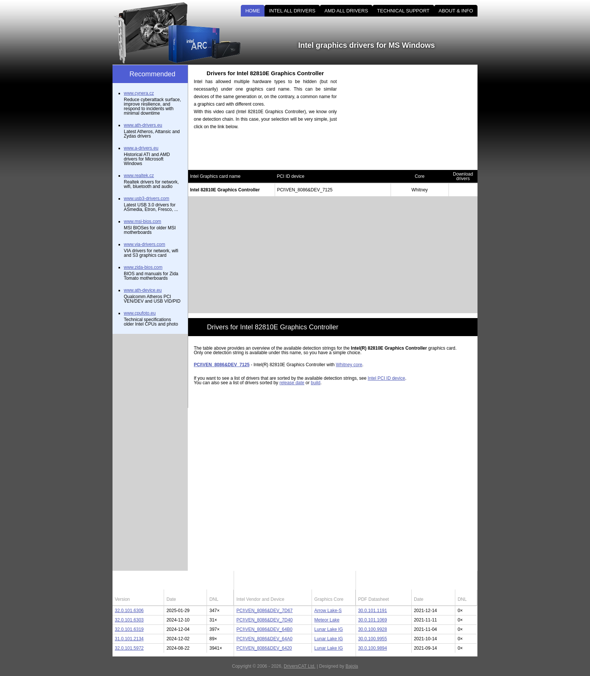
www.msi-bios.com (142, 221)
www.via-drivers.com (144, 244)
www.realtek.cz (139, 175)
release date (292, 382)
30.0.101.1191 (372, 610)
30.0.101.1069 (372, 620)
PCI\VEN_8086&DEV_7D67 (264, 610)
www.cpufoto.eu (140, 313)
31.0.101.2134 (129, 638)
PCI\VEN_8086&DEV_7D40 (264, 620)
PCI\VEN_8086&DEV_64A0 (264, 638)
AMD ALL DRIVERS (346, 11)
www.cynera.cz (139, 93)
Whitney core (349, 364)
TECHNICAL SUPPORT (403, 11)
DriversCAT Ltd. (299, 666)
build (315, 382)
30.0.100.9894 (372, 648)
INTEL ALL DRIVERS (292, 11)
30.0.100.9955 (372, 638)
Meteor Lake (326, 620)
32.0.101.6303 (129, 620)
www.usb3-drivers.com (146, 198)
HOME (252, 11)
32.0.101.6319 (129, 629)
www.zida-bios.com (143, 267)
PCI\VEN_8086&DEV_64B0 (264, 629)
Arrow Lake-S (328, 610)
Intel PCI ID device (386, 378)
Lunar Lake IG (328, 629)
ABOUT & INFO (456, 11)
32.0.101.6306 (129, 610)
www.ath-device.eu (143, 290)
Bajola (351, 666)
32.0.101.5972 (129, 648)
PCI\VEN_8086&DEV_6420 (264, 648)
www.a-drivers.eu (141, 148)
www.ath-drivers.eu (143, 125)
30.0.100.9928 (372, 629)
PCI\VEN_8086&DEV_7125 (221, 364)
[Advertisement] (413, 117)
